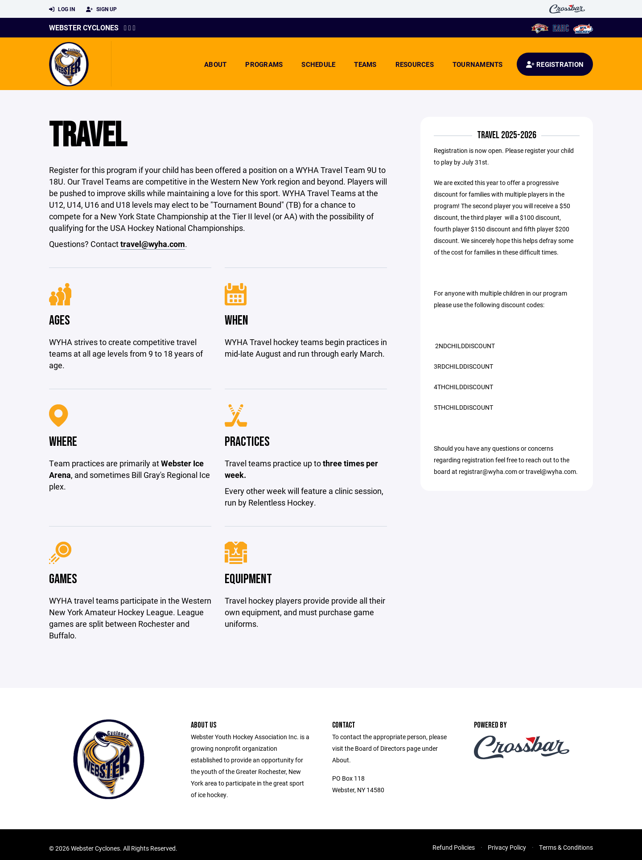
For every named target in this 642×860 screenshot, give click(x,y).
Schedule (318, 64)
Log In (62, 9)
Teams (365, 64)
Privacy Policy (507, 847)
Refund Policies (453, 847)
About (215, 64)
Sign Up (101, 9)
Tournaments (478, 64)
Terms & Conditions (566, 847)
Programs (264, 64)
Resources (414, 64)
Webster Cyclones (84, 27)
